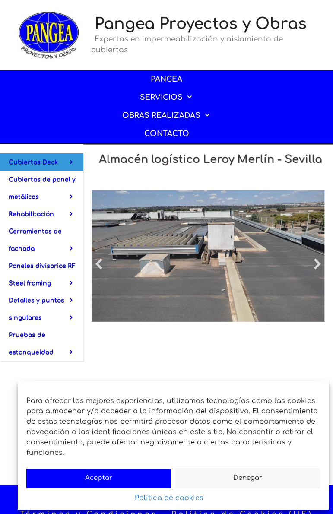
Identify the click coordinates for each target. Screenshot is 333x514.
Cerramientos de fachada (46, 242)
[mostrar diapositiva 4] (281, 326)
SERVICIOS (172, 98)
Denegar (247, 478)
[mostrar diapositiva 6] (294, 326)
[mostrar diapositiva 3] (275, 326)
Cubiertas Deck (46, 162)
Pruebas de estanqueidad (46, 346)
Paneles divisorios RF (46, 269)
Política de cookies (169, 498)
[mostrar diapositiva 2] (268, 326)
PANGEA (166, 79)
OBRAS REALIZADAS (172, 116)
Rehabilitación (46, 214)
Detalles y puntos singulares (46, 312)
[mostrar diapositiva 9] (314, 326)
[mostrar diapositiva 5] (288, 326)
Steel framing (46, 286)
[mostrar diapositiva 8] (307, 326)
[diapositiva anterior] (99, 264)
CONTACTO (166, 134)
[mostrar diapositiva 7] (301, 326)
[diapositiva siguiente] (317, 264)
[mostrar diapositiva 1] (262, 326)
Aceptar (98, 478)
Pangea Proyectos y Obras (201, 23)
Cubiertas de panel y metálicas (46, 191)
